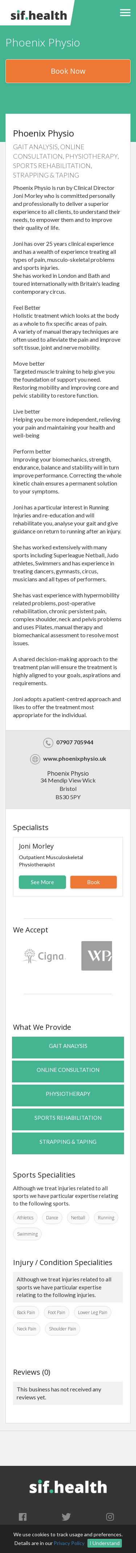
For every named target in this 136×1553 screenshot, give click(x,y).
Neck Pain (26, 1329)
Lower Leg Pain (92, 1312)
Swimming (27, 1234)
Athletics (25, 1218)
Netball (78, 1218)
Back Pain (26, 1312)
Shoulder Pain (62, 1329)
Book (93, 882)
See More (42, 882)
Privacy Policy (69, 1543)
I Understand (105, 1543)
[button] (123, 12)
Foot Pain (56, 1312)
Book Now (68, 71)
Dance (52, 1218)
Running (106, 1218)
